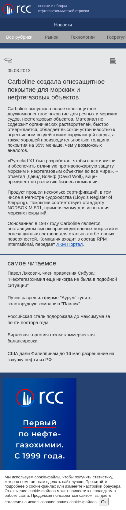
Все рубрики (19, 37)
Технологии (82, 37)
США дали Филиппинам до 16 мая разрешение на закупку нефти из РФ (61, 356)
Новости (63, 24)
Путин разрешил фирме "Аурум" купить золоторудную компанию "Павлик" (50, 300)
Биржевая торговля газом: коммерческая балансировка (51, 337)
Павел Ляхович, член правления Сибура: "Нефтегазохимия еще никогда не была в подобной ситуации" (62, 279)
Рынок (51, 37)
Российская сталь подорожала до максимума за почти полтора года (59, 319)
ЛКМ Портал (69, 244)
